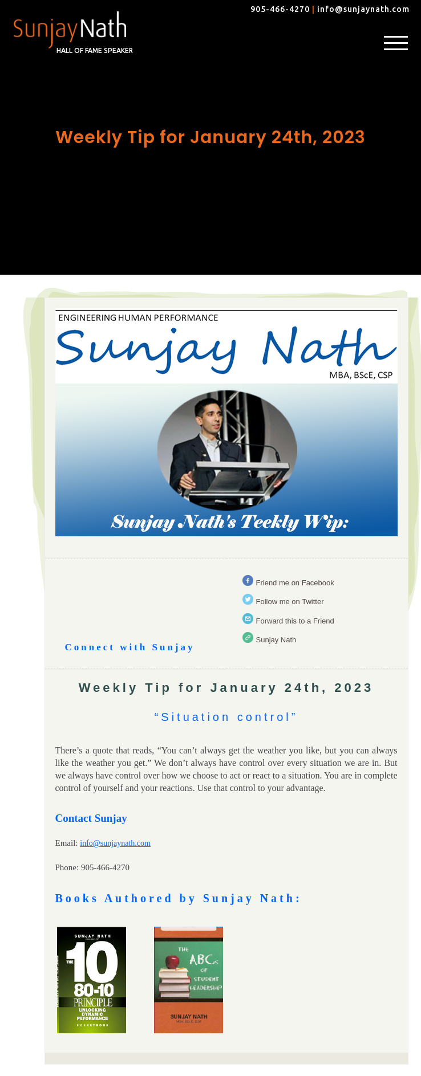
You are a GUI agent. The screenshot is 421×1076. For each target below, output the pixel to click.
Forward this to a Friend (295, 621)
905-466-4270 (280, 9)
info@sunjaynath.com (363, 9)
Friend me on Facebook (295, 582)
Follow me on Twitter (290, 601)
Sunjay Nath (276, 639)
